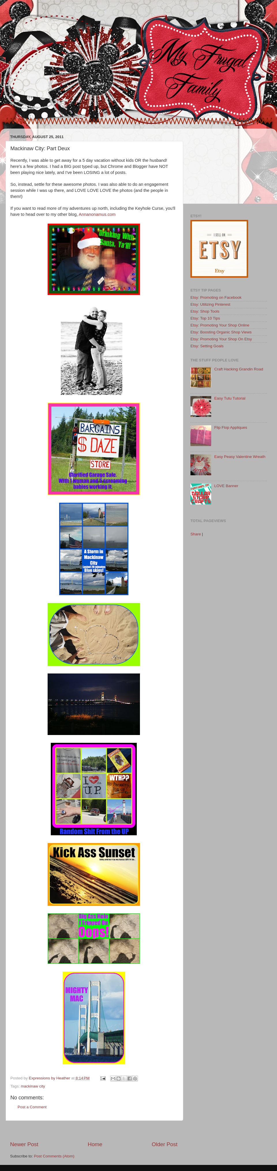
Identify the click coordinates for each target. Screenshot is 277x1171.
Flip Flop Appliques (230, 427)
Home (95, 1144)
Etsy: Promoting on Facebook (216, 297)
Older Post (164, 1144)
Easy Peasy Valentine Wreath (239, 456)
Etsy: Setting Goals (207, 346)
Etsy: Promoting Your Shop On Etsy (221, 339)
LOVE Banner (226, 486)
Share (195, 534)
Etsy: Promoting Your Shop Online (219, 325)
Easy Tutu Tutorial (229, 398)
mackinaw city (33, 1086)
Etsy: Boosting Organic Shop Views (221, 332)
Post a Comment (32, 1107)
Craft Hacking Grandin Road (238, 369)
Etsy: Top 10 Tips (205, 318)
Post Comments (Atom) (54, 1156)
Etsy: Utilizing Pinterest (210, 304)
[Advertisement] (93, 1131)
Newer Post (24, 1144)
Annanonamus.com (97, 214)
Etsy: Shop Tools (204, 311)
